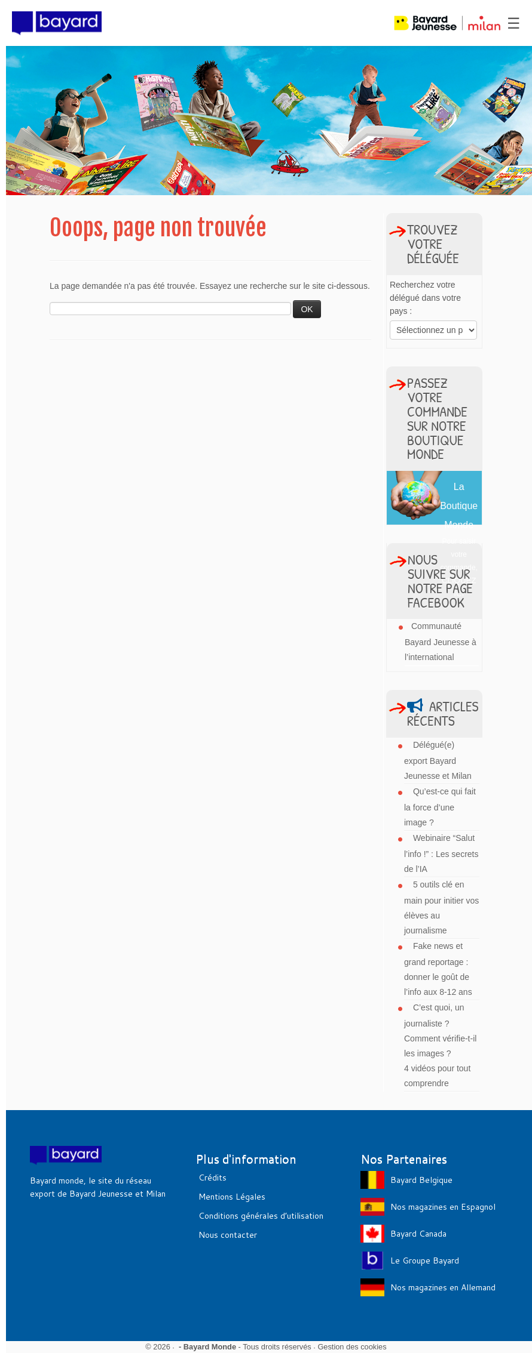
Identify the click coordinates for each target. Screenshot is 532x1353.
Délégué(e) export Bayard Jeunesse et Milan (438, 760)
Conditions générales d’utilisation (260, 1216)
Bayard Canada (418, 1234)
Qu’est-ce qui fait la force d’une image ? (440, 807)
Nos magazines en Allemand (443, 1287)
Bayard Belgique (421, 1180)
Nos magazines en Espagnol (443, 1207)
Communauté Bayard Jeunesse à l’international (440, 641)
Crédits (212, 1178)
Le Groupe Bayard (424, 1260)
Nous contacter (227, 1235)
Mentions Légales (231, 1197)
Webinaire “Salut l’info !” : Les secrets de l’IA (441, 853)
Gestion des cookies (351, 1346)
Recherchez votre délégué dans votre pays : (425, 298)
